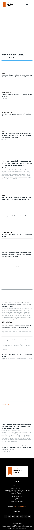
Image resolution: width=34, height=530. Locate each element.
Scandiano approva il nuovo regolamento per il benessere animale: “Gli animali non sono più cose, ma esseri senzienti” (17, 135)
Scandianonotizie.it (6, 181)
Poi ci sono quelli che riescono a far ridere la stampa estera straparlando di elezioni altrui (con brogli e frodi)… (17, 164)
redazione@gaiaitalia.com (20, 506)
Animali (3, 131)
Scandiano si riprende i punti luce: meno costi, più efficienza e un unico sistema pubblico (17, 76)
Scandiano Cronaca (6, 92)
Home (3, 58)
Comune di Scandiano (7, 112)
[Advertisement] (17, 31)
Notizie (3, 73)
